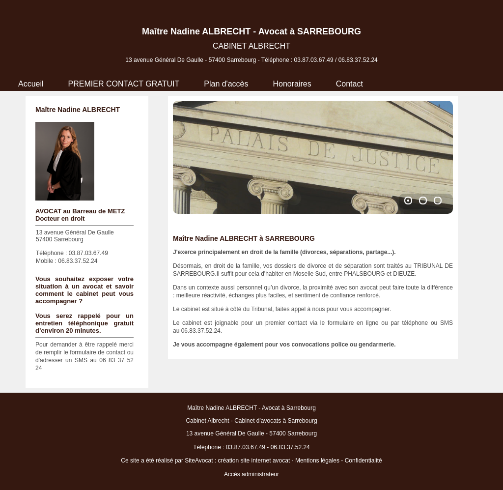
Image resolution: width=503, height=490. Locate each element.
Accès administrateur (251, 474)
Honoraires (292, 84)
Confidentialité (363, 460)
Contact (349, 84)
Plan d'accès (226, 84)
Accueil (31, 84)
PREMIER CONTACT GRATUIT (124, 84)
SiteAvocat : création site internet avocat (237, 460)
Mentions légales (317, 460)
